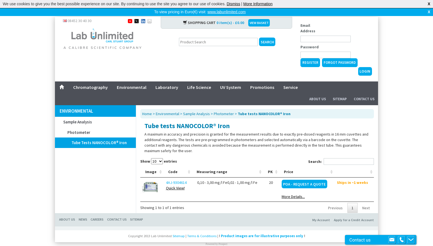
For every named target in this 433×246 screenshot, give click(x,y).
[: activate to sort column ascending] (354, 163)
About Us (317, 90)
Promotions (262, 78)
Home (147, 104)
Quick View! (175, 179)
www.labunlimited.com (226, 12)
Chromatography (90, 78)
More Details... (293, 187)
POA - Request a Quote (304, 175)
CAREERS (97, 210)
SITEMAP (136, 210)
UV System (230, 78)
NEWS (83, 210)
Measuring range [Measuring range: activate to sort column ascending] (212, 162)
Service (290, 78)
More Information (258, 4)
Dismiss (233, 4)
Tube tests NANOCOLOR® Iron (99, 133)
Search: (341, 152)
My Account (321, 211)
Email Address (307, 19)
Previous (335, 199)
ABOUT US (67, 210)
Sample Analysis (77, 113)
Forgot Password (340, 53)
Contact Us (364, 90)
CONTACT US (117, 210)
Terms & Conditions (201, 227)
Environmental (131, 78)
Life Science (199, 78)
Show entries (158, 152)
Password (309, 38)
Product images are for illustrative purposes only (262, 227)
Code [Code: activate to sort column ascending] (173, 162)
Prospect (222, 235)
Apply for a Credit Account (354, 211)
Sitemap (340, 90)
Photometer (78, 123)
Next (366, 199)
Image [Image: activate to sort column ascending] (151, 162)
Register (310, 53)
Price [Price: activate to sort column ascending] (288, 162)
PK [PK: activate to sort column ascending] (270, 162)
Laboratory (166, 78)
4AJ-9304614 (176, 173)
